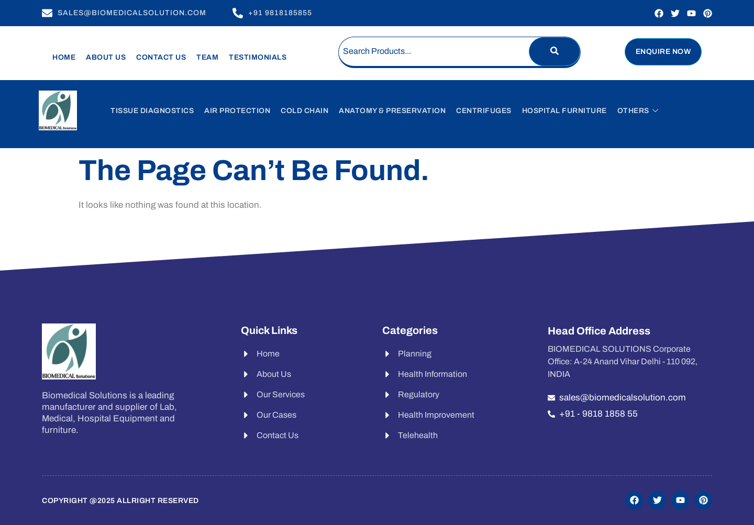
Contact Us (161, 57)
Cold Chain (304, 111)
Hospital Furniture (564, 111)
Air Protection (237, 111)
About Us (106, 57)
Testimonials (257, 57)
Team (207, 57)
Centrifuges (484, 111)
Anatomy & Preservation (392, 111)
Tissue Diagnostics (152, 111)
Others (638, 111)
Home (63, 57)
